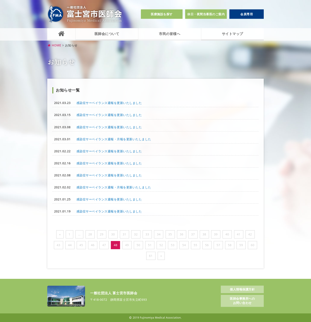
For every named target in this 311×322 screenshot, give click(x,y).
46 (93, 245)
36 (181, 234)
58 (230, 245)
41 (239, 234)
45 (81, 245)
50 (138, 245)
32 (136, 234)
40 (227, 234)
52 (161, 245)
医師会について (107, 33)
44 (70, 245)
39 (216, 234)
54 (184, 245)
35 (170, 234)
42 (250, 234)
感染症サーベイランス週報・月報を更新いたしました (113, 139)
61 (151, 256)
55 (195, 245)
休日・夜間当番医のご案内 (206, 14)
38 (204, 234)
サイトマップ (232, 33)
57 (218, 245)
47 (104, 245)
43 (58, 245)
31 (124, 234)
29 (102, 234)
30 (113, 234)
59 (241, 245)
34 (158, 234)
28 (90, 234)
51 (150, 245)
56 (207, 245)
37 (193, 234)
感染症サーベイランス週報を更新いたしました (109, 103)
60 (252, 245)
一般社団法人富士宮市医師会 (84, 14)
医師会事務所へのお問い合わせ (242, 300)
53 (172, 245)
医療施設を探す (162, 14)
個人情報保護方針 (242, 289)
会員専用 (246, 14)
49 (127, 245)
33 (147, 234)
